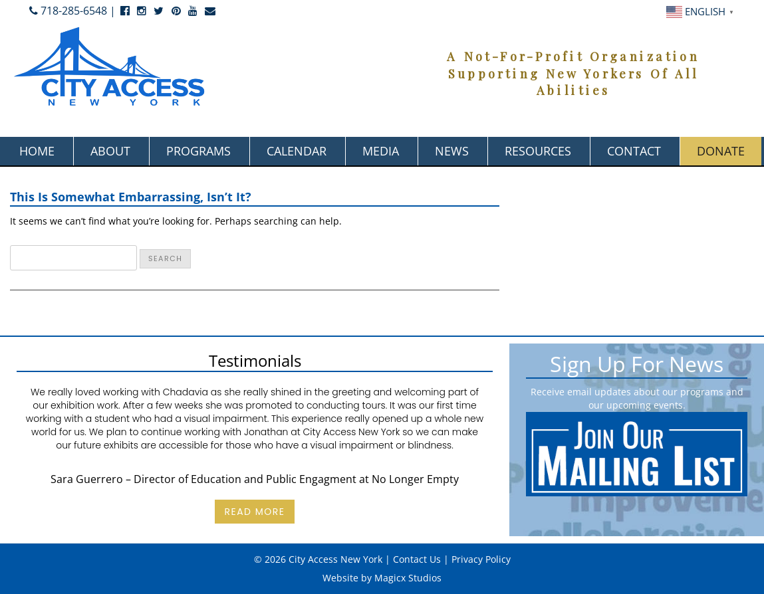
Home (37, 151)
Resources (538, 151)
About (110, 151)
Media (380, 151)
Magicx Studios (408, 577)
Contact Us (417, 559)
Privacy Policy (481, 559)
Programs (198, 151)
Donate (721, 151)
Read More (254, 511)
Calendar (296, 151)
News (452, 151)
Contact (634, 151)
